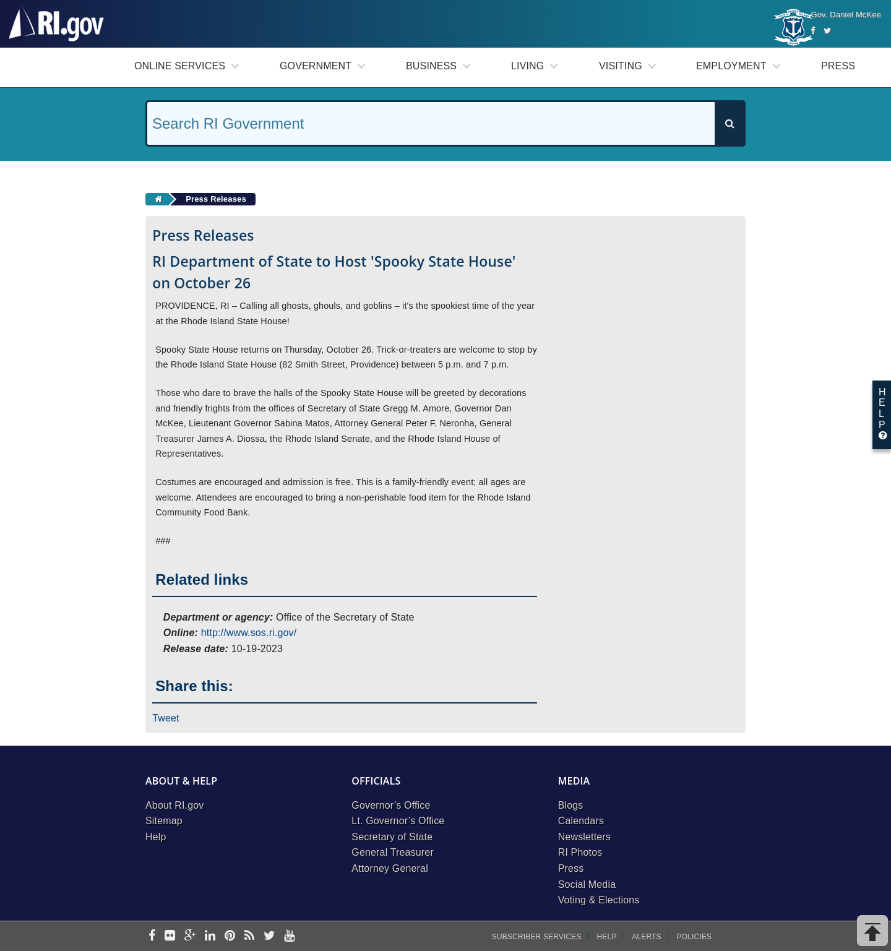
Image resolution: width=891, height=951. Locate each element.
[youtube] (289, 936)
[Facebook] (813, 30)
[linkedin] (210, 936)
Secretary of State (392, 837)
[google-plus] (190, 936)
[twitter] (269, 936)
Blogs (570, 805)
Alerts (646, 936)
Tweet (165, 718)
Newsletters (584, 837)
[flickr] (170, 936)
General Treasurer (392, 852)
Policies (694, 936)
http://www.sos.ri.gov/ (249, 632)
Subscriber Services (537, 936)
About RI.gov (174, 805)
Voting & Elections (599, 900)
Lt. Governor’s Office (397, 820)
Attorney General (389, 868)
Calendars (581, 820)
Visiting (620, 66)
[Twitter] (827, 30)
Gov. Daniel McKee (846, 14)
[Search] (729, 123)
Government (315, 66)
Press (838, 66)
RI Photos (580, 852)
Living (527, 66)
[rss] (249, 936)
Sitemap (164, 820)
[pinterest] (230, 936)
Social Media (587, 884)
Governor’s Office (390, 805)
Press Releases (216, 199)
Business (431, 66)
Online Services (179, 66)
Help (155, 837)
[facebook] (151, 936)
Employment (731, 66)
